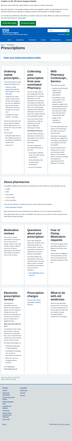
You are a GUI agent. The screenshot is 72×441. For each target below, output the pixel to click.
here (16, 117)
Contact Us (69, 39)
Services (43, 39)
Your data (22, 393)
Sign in (4, 424)
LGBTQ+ (5, 390)
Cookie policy (23, 390)
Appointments (20, 39)
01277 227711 (24, 34)
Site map (22, 395)
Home (9, 39)
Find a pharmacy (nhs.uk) (13, 207)
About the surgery (56, 39)
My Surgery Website (63, 424)
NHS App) (8, 93)
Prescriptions (32, 39)
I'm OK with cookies (9, 23)
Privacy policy (6, 419)
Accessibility (23, 387)
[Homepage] (24, 31)
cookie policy (22, 18)
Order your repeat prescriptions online (22, 58)
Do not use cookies (28, 23)
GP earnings (6, 410)
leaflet (63, 253)
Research (5, 387)
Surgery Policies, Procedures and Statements (7, 414)
